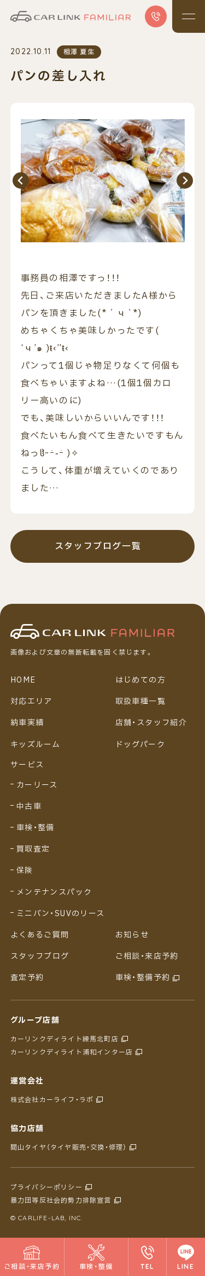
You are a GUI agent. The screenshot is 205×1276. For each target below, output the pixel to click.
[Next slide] (185, 180)
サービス (27, 765)
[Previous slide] (21, 180)
